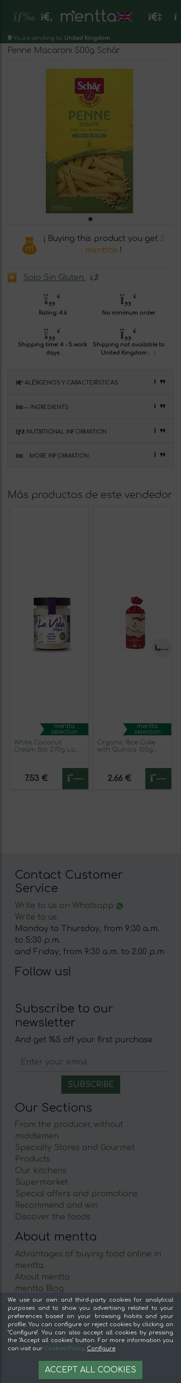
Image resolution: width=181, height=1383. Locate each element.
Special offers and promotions (76, 1194)
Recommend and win (56, 1205)
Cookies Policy (64, 1348)
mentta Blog (39, 1288)
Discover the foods (52, 1217)
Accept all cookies (90, 1370)
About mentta (42, 1277)
